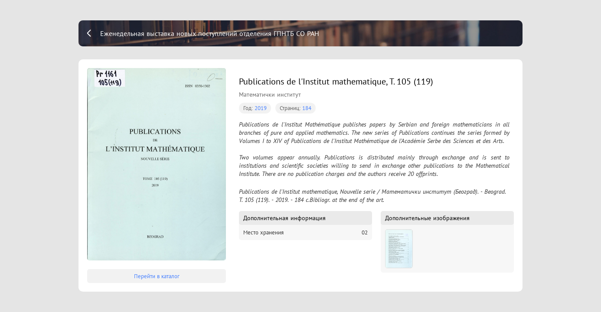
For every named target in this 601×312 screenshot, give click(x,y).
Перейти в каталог (157, 276)
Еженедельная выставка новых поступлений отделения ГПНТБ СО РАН (209, 33)
